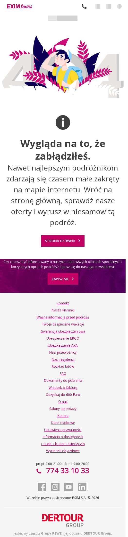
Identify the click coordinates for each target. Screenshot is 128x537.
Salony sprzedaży (63, 408)
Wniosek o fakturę (63, 387)
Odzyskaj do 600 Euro (63, 394)
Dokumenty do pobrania (63, 380)
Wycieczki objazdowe (63, 450)
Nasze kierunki (62, 310)
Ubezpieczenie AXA (63, 345)
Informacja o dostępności (63, 436)
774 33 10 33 (84, 6)
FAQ (63, 373)
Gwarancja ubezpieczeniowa (63, 331)
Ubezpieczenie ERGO (62, 338)
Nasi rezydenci (62, 359)
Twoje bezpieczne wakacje (63, 324)
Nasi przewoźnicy (63, 352)
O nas (63, 401)
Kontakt (63, 303)
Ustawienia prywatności (62, 429)
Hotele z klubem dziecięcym (63, 443)
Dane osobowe (63, 422)
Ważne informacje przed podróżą (63, 317)
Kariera (62, 415)
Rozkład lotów (62, 366)
